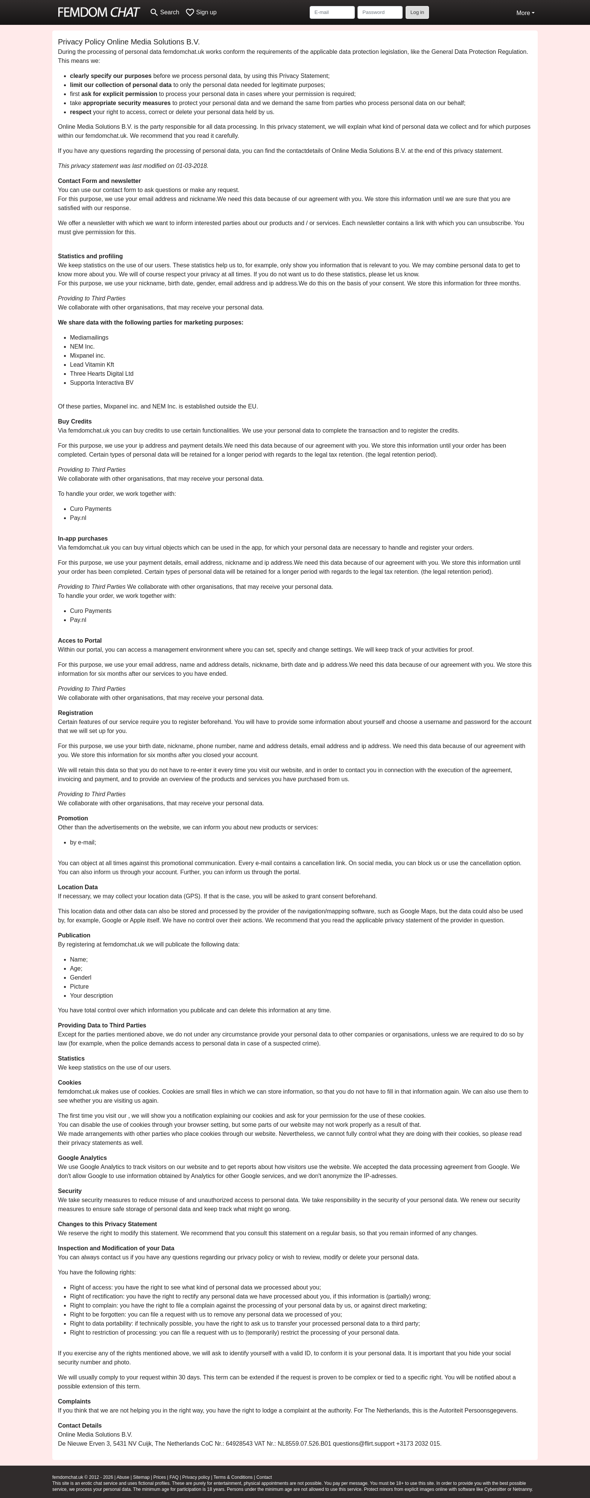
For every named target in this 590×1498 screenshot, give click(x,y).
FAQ (174, 1477)
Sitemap (141, 1477)
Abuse (123, 1477)
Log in (417, 12)
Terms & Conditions (232, 1477)
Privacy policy (196, 1477)
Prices (159, 1477)
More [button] (523, 13)
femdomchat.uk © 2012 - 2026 (82, 1477)
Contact (264, 1477)
